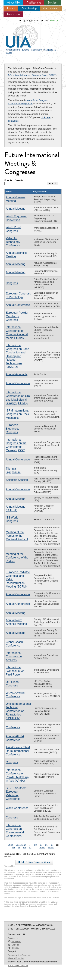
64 (13, 847)
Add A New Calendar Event (34, 862)
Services (53, 2)
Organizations (13, 49)
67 (30, 847)
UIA (17, 34)
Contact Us (13, 938)
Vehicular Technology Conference (13, 242)
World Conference (17, 807)
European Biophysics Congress (12, 428)
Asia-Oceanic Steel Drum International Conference (18, 751)
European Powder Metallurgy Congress (17, 316)
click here (46, 117)
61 (46, 845)
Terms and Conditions (18, 965)
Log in (25, 20)
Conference (13, 727)
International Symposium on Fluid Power (15, 671)
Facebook (14, 941)
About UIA (13, 2)
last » (51, 847)
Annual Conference (18, 304)
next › (42, 847)
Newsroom (13, 14)
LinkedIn (14, 945)
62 (52, 845)
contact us (13, 121)
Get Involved (50, 8)
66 (24, 847)
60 (41, 845)
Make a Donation (16, 958)
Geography (36, 49)
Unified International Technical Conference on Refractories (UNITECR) (18, 711)
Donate (54, 20)
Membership (29, 8)
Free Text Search (13, 180)
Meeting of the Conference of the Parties (17, 557)
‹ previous (21, 845)
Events (11, 8)
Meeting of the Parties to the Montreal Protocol (17, 536)
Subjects (48, 49)
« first (10, 845)
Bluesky (13, 948)
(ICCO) (32, 75)
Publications (34, 2)
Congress (12, 283)
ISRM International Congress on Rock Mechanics (17, 414)
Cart (44, 20)
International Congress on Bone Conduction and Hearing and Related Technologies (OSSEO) (17, 356)
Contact (34, 20)
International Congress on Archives (14, 656)
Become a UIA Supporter (19, 955)
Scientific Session (17, 479)
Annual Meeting (15, 208)
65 (19, 847)
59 (35, 845)
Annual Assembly (16, 374)
